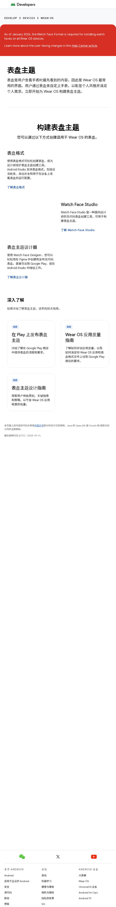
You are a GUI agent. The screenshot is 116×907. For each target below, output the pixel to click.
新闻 (6, 898)
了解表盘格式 (16, 187)
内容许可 (39, 425)
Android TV (85, 898)
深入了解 (15, 300)
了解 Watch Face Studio (78, 230)
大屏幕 (82, 875)
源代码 (8, 892)
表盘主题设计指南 (29, 388)
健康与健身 (48, 886)
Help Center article (84, 46)
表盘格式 (15, 153)
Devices (29, 18)
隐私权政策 (48, 898)
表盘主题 (21, 70)
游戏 (44, 875)
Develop (10, 18)
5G (43, 904)
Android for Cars (88, 892)
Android (9, 875)
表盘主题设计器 (22, 247)
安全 (6, 886)
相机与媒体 (48, 892)
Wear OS (47, 18)
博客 (6, 904)
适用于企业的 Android (16, 881)
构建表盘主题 (58, 127)
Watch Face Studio (79, 204)
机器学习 (47, 881)
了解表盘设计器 (17, 277)
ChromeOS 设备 (88, 886)
